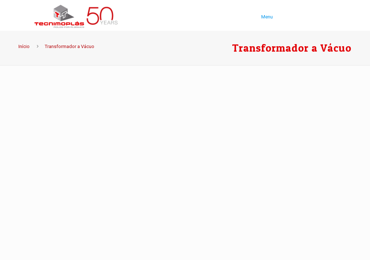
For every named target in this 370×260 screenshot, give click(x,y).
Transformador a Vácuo (69, 46)
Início (24, 46)
